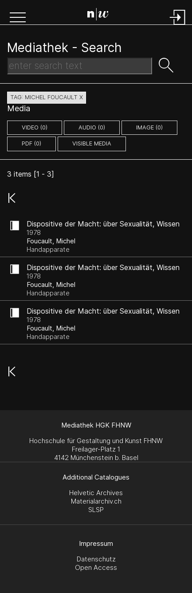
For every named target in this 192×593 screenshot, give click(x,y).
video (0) (34, 127)
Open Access (96, 567)
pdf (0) (31, 143)
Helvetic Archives (96, 492)
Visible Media (91, 143)
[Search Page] (98, 15)
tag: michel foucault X (46, 97)
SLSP (96, 509)
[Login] (177, 25)
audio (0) (91, 127)
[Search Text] (79, 65)
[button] (17, 18)
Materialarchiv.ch (96, 501)
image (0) (149, 127)
